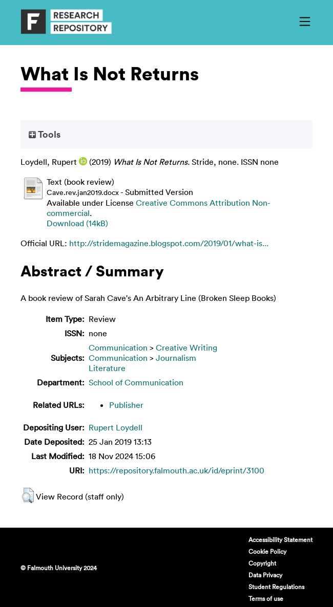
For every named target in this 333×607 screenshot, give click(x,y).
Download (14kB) (77, 223)
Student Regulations (276, 586)
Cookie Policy (267, 551)
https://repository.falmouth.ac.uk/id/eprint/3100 (176, 470)
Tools (44, 134)
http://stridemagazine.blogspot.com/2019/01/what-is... (168, 243)
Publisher (126, 405)
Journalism (176, 358)
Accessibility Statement (280, 539)
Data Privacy (265, 574)
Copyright (262, 563)
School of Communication (136, 382)
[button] (28, 495)
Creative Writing (186, 347)
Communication (118, 347)
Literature (107, 368)
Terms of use (265, 598)
